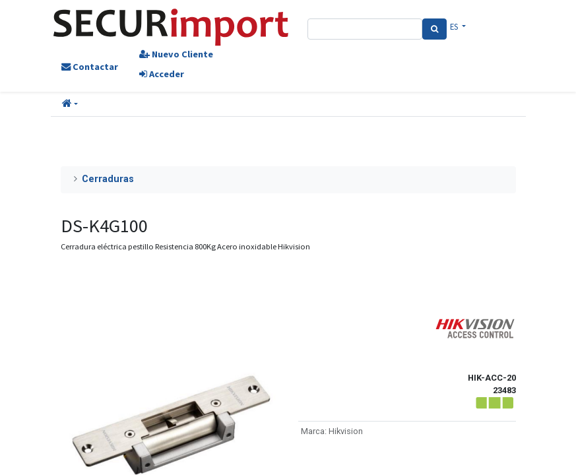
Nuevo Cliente (176, 54)
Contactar (89, 67)
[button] (70, 104)
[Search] (434, 29)
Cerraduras (108, 179)
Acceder (161, 74)
